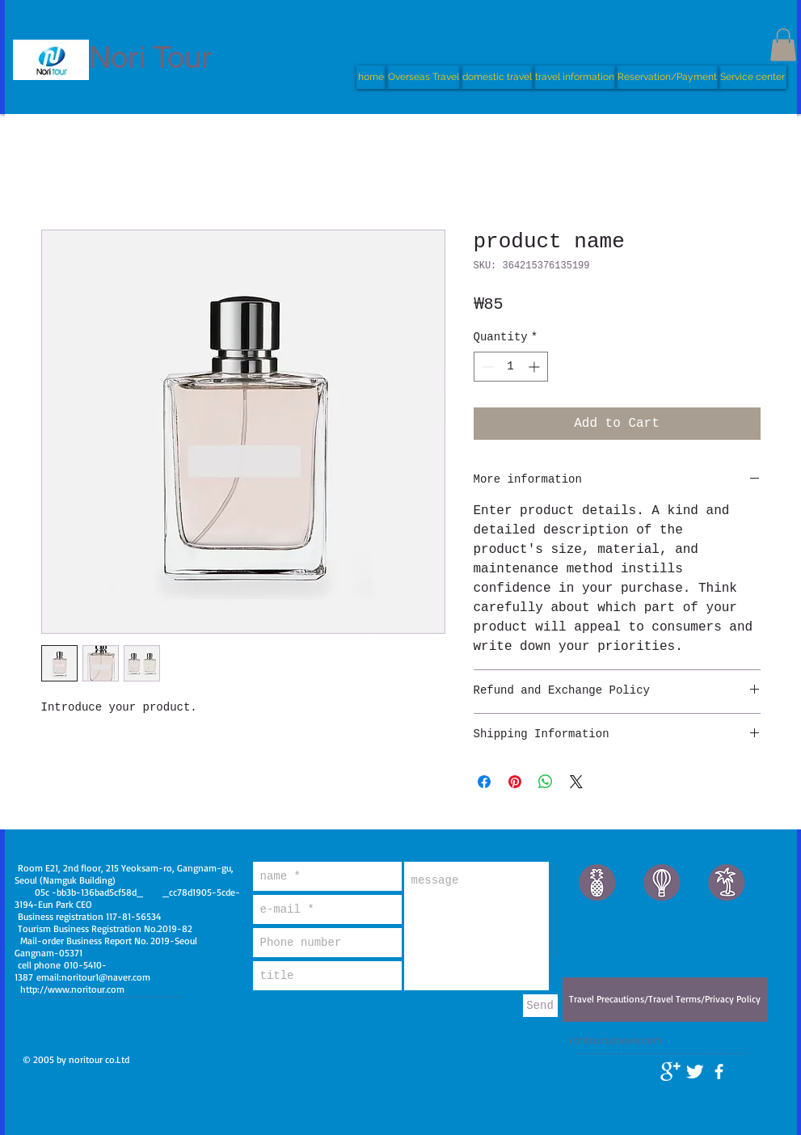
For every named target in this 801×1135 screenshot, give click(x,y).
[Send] (540, 1005)
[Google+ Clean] (670, 1071)
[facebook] (719, 1071)
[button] (783, 44)
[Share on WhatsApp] (545, 781)
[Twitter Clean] (695, 1071)
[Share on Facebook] (484, 781)
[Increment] (535, 366)
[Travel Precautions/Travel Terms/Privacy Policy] (665, 999)
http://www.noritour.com (72, 989)
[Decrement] (486, 366)
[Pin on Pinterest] (515, 781)
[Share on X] (576, 781)
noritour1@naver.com (105, 977)
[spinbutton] (510, 366)
